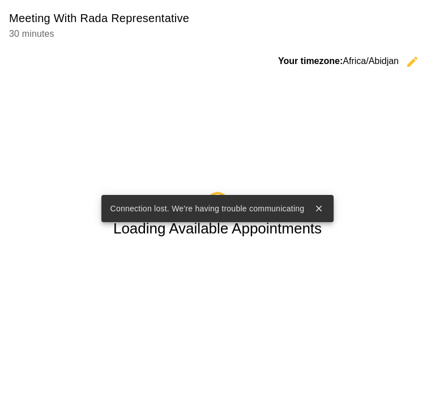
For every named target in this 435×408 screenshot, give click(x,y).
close (319, 208)
